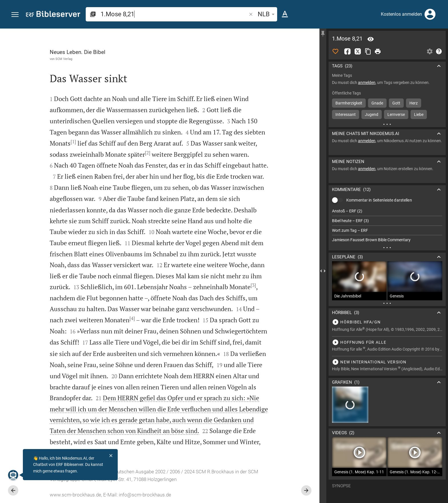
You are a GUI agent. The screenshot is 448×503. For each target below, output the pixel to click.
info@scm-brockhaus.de (145, 495)
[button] (15, 14)
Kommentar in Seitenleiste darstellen (379, 200)
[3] (253, 285)
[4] (132, 318)
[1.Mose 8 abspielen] (387, 322)
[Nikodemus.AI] (13, 475)
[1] (73, 141)
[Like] (335, 51)
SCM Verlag (63, 59)
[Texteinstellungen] (284, 14)
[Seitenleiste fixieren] (322, 34)
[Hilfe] (438, 51)
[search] (174, 14)
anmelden (366, 82)
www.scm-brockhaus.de (75, 495)
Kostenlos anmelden (401, 14)
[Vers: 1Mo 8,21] (370, 39)
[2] (147, 153)
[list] (387, 225)
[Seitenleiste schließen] (322, 271)
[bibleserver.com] (53, 15)
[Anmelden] (430, 14)
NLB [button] (267, 14)
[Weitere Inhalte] (387, 124)
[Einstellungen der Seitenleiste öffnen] (429, 51)
